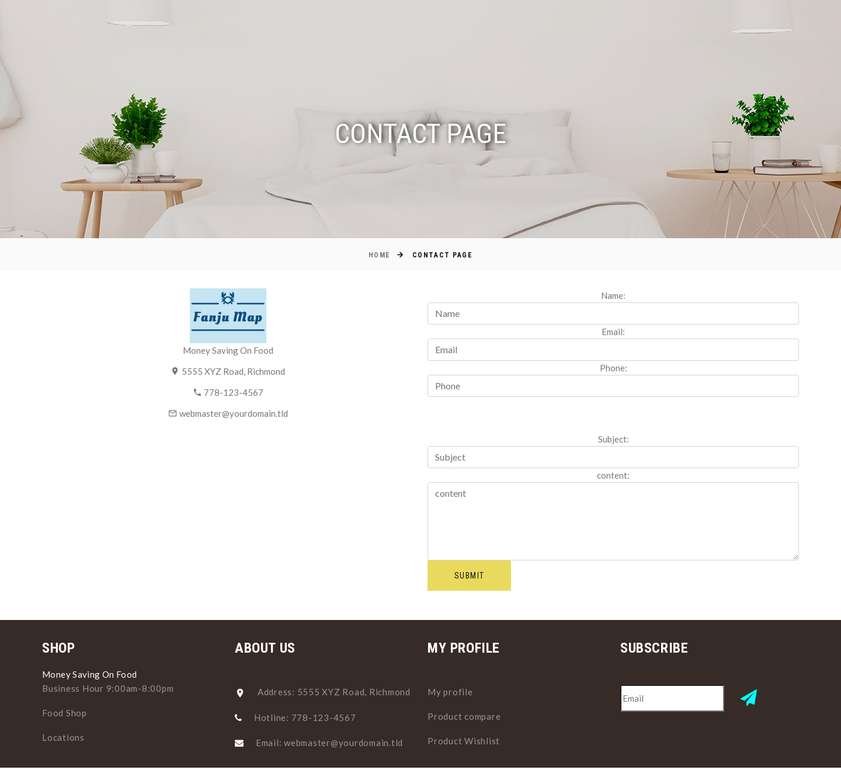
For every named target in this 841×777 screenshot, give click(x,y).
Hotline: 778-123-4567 (305, 717)
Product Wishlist (464, 741)
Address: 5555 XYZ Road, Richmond (334, 692)
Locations (63, 737)
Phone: (613, 368)
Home (380, 255)
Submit (469, 575)
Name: (613, 295)
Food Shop (64, 713)
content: (613, 475)
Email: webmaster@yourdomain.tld (329, 742)
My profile (450, 692)
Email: (613, 331)
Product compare (464, 716)
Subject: (613, 439)
